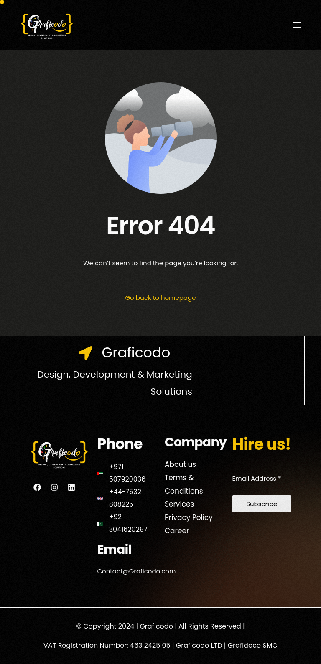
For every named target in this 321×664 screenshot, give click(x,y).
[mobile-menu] (284, 25)
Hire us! (261, 444)
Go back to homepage (160, 297)
